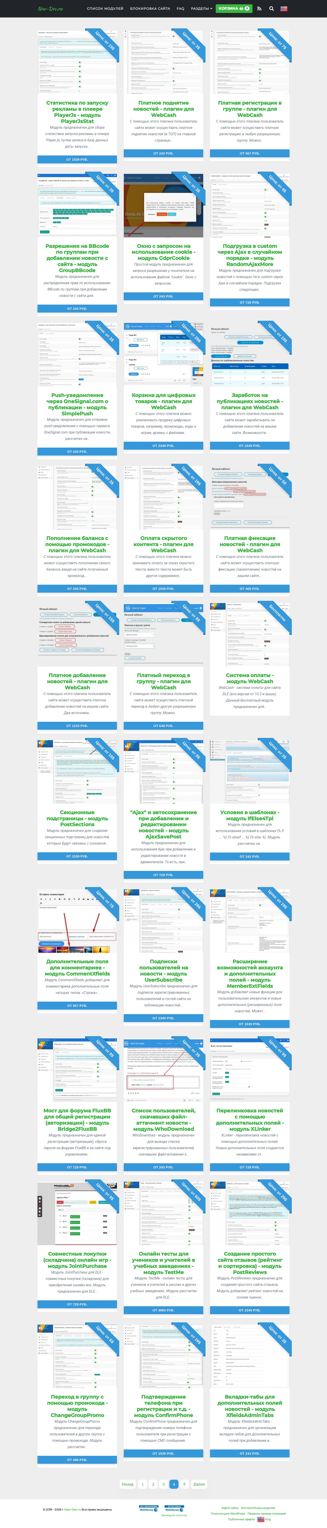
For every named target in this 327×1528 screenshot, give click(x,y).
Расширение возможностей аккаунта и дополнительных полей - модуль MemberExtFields (250, 973)
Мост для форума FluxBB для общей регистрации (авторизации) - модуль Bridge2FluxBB (77, 1119)
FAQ (180, 12)
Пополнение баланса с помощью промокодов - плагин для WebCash (77, 544)
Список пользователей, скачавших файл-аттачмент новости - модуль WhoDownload (164, 1119)
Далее (199, 1484)
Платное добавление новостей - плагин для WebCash (77, 681)
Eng (264, 1519)
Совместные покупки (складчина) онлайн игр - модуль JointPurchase (77, 1260)
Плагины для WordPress (228, 1513)
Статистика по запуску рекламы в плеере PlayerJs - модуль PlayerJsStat (77, 112)
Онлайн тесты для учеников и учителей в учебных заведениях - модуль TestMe (163, 1263)
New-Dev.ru (53, 11)
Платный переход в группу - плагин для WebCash (163, 681)
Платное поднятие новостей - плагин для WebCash (163, 109)
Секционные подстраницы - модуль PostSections (77, 818)
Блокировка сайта (150, 12)
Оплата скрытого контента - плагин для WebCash (163, 544)
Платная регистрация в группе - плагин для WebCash (250, 109)
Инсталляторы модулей (258, 1508)
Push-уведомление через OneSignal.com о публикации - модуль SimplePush (77, 404)
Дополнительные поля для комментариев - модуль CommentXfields (77, 967)
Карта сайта (230, 1508)
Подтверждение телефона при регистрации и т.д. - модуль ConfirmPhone (163, 1406)
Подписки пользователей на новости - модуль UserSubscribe (163, 970)
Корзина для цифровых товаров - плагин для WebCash (164, 401)
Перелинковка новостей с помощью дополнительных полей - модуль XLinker (250, 1119)
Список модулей (105, 12)
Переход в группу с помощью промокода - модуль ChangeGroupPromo (77, 1406)
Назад (128, 1484)
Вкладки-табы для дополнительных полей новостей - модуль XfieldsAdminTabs (250, 1406)
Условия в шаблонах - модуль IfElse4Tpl (249, 815)
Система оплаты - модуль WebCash (250, 678)
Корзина (234, 11)
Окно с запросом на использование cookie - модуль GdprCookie (163, 252)
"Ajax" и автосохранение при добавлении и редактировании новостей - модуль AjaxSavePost (163, 824)
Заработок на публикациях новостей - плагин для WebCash (250, 401)
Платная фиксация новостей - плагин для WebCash (250, 544)
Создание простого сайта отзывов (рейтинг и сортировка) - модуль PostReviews (250, 1263)
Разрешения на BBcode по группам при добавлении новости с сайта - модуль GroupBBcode (77, 258)
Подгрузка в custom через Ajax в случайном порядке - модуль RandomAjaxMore (250, 255)
